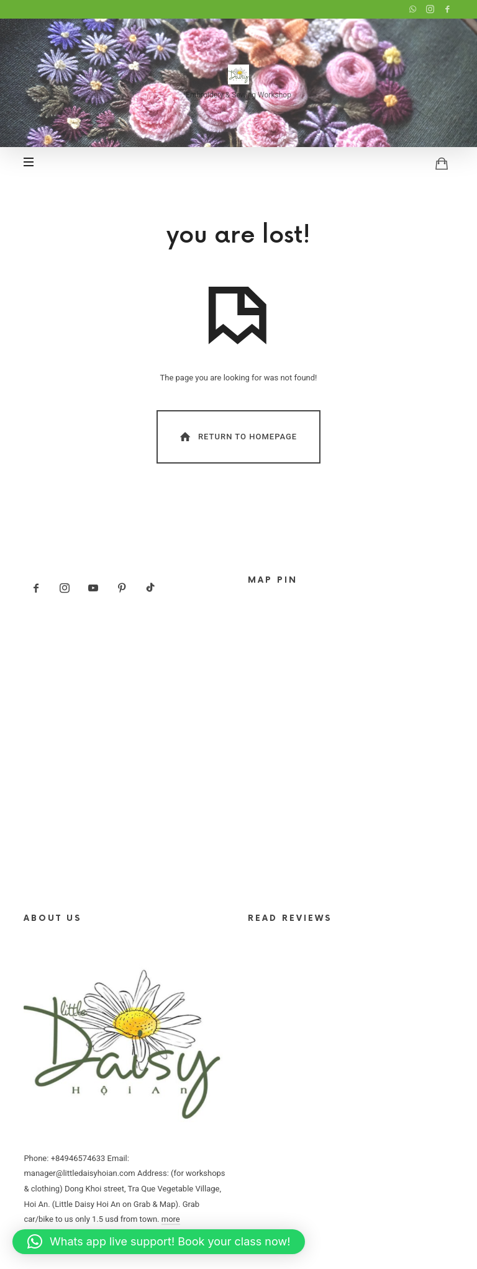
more (170, 1219)
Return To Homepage (237, 436)
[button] (158, 1241)
